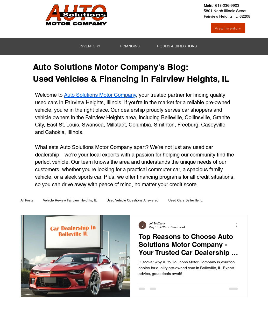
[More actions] (238, 225)
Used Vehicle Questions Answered (132, 200)
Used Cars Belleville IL (185, 200)
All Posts (27, 200)
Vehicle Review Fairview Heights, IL (70, 200)
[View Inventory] (228, 28)
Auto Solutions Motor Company (100, 95)
